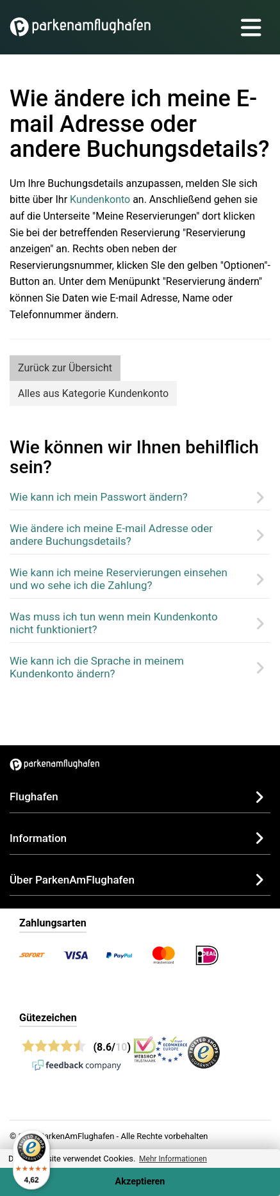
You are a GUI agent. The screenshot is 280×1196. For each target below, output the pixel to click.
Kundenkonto (100, 199)
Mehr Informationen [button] (173, 1158)
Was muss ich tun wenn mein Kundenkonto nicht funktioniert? (114, 623)
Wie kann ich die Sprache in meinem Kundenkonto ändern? (97, 667)
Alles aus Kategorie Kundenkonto (93, 393)
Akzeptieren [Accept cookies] (140, 1181)
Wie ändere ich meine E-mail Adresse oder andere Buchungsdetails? (111, 534)
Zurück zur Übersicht (65, 368)
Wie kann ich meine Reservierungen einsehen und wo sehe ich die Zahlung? (118, 579)
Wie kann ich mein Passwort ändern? (99, 496)
